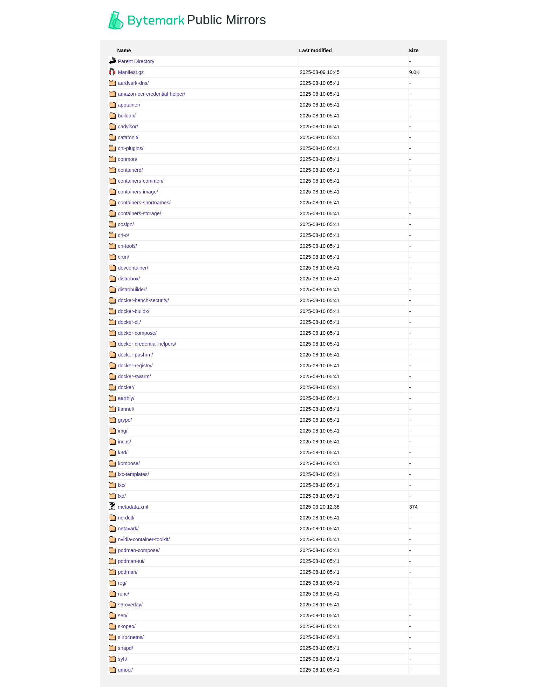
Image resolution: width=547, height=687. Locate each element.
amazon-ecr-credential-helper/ (151, 94)
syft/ (122, 659)
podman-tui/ (131, 561)
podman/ (128, 572)
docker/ (126, 387)
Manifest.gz (131, 72)
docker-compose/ (137, 333)
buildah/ (127, 115)
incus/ (124, 441)
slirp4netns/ (131, 637)
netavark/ (128, 528)
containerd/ (130, 170)
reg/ (122, 583)
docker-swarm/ (134, 376)
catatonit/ (128, 137)
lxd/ (122, 496)
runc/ (123, 594)
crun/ (123, 257)
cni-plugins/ (131, 148)
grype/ (125, 420)
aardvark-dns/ (133, 83)
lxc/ (122, 485)
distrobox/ (129, 278)
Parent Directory (136, 61)
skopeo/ (127, 626)
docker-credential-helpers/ (147, 344)
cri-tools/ (127, 246)
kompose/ (129, 463)
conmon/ (127, 159)
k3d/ (123, 452)
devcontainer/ (133, 268)
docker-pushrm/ (135, 355)
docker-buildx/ (134, 311)
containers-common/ (141, 181)
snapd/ (125, 648)
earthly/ (126, 398)
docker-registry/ (135, 365)
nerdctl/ (126, 518)
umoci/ (125, 670)
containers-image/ (138, 192)
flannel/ (126, 409)
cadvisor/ (128, 126)
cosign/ (126, 224)
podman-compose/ (139, 550)
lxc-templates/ (133, 474)
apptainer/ (129, 105)
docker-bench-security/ (143, 300)
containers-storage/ (139, 213)
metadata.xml (133, 507)
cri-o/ (123, 235)
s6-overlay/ (130, 604)
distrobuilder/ (132, 289)
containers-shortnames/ (144, 202)
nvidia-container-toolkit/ (144, 539)
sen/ (123, 615)
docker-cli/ (129, 322)
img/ (123, 431)
